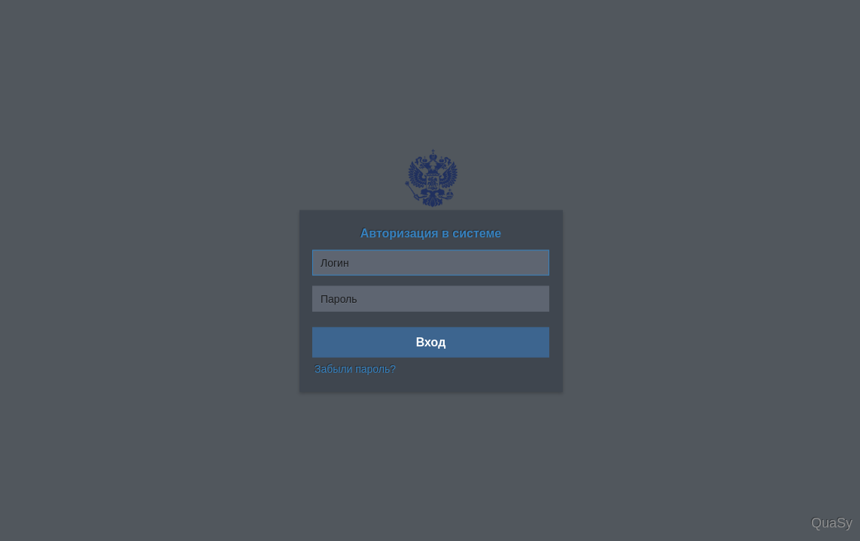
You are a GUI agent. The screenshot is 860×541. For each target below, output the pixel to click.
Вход (431, 342)
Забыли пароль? (355, 369)
